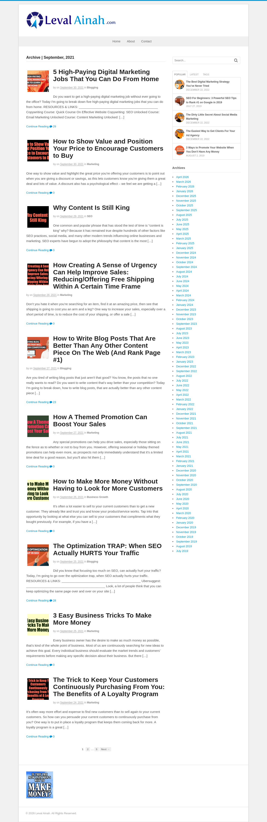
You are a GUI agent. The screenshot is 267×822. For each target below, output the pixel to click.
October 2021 (184, 423)
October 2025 (184, 205)
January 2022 (184, 409)
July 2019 (182, 551)
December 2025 (186, 196)
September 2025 (186, 210)
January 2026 (184, 191)
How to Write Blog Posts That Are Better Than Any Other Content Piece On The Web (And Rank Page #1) (107, 349)
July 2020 (182, 494)
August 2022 (184, 375)
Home (116, 41)
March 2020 (183, 513)
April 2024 (182, 290)
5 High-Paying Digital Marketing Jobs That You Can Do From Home (106, 75)
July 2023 (182, 333)
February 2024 (185, 300)
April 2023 (182, 347)
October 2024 (184, 262)
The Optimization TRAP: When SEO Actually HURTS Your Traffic (107, 549)
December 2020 (186, 470)
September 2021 (186, 428)
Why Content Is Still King (91, 207)
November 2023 (186, 314)
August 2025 (184, 214)
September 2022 (186, 371)
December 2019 (186, 527)
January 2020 (184, 522)
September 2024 (186, 267)
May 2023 (182, 342)
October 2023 (184, 319)
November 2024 (186, 257)
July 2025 (182, 219)
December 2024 (186, 252)
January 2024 (184, 304)
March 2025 (183, 238)
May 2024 (182, 285)
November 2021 (186, 418)
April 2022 (182, 394)
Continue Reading (37, 126)
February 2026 (185, 186)
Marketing (93, 164)
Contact (146, 41)
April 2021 (182, 451)
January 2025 (184, 248)
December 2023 (186, 309)
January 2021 (184, 465)
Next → (105, 749)
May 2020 (182, 503)
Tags (206, 74)
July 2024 (182, 276)
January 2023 (184, 361)
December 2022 (186, 366)
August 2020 (184, 489)
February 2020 (185, 517)
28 (52, 600)
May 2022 (182, 390)
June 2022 (182, 385)
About (131, 41)
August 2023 (184, 328)
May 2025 (182, 229)
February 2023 (185, 356)
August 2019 (184, 546)
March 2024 (183, 295)
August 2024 (184, 271)
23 (52, 402)
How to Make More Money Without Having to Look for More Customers (108, 485)
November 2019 (186, 532)
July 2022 (182, 380)
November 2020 (186, 475)
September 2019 (186, 541)
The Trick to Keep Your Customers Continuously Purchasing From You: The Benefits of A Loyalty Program (109, 686)
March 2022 (183, 399)
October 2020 (184, 480)
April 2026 (182, 177)
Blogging (92, 87)
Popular (180, 74)
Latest (194, 74)
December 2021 (186, 413)
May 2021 (182, 446)
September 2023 (186, 323)
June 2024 (182, 281)
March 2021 (183, 456)
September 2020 (186, 484)
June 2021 (182, 442)
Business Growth (97, 497)
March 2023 (183, 352)
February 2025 (185, 243)
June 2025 (182, 224)
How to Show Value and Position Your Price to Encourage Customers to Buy (108, 148)
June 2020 (182, 499)
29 (52, 126)
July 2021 (182, 437)
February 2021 (185, 461)
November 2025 (186, 200)
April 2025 (182, 233)
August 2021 (184, 432)
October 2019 (184, 536)
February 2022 (185, 404)
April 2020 (182, 508)
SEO (89, 216)
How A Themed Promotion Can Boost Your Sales (100, 420)
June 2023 (182, 338)
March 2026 (183, 181)
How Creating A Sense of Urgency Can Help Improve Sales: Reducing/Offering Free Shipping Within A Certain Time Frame (105, 275)
